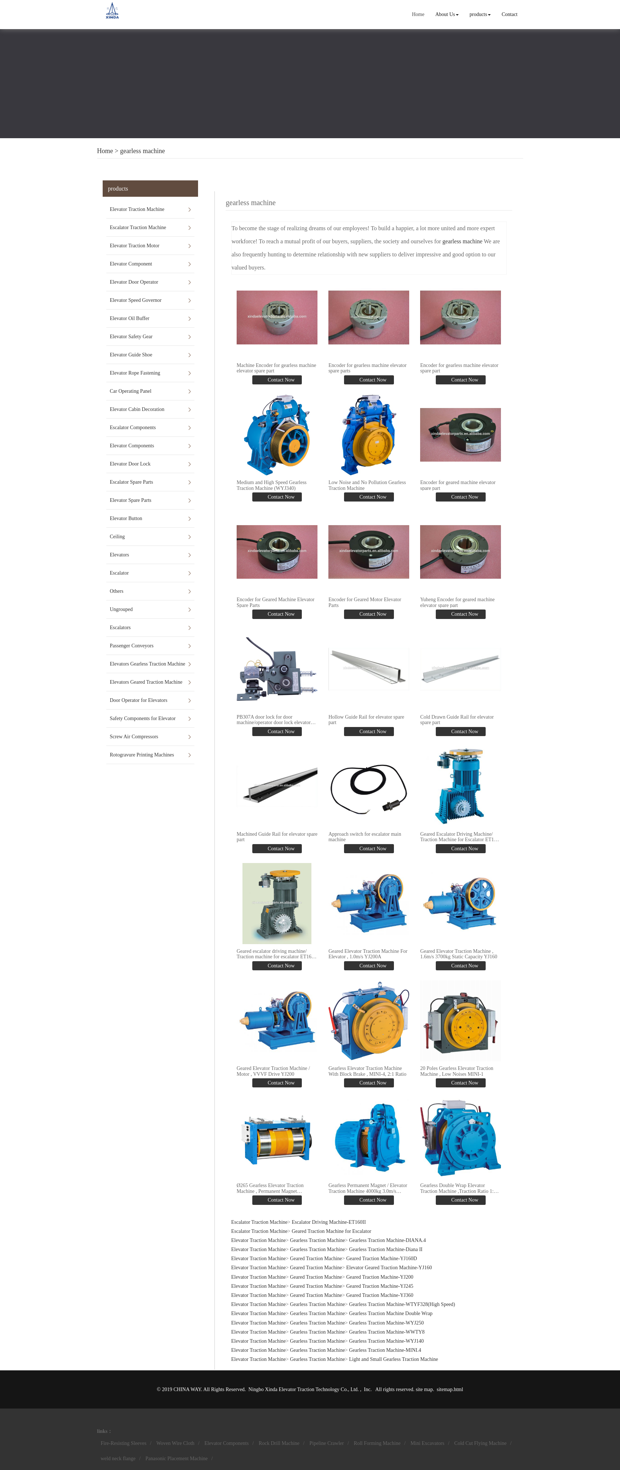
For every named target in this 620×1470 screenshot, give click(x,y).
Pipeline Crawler (326, 1443)
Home (418, 14)
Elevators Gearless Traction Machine (147, 664)
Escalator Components (133, 427)
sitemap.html (450, 1389)
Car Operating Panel (130, 391)
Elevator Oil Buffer (130, 318)
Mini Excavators (428, 1443)
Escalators (120, 627)
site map (424, 1389)
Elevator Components (132, 445)
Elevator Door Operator (134, 282)
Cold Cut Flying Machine (480, 1443)
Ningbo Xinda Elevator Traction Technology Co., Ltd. (304, 1389)
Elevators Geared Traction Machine (146, 682)
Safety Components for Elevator (143, 718)
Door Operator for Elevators (138, 700)
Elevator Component (131, 264)
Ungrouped (121, 609)
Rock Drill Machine (279, 1443)
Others (116, 591)
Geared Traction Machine (316, 1258)
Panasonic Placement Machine (177, 1458)
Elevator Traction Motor (134, 245)
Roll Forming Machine (377, 1443)
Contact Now (280, 380)
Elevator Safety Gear (131, 336)
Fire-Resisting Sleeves (124, 1443)
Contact (510, 14)
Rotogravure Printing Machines (142, 755)
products (480, 14)
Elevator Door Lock (130, 464)
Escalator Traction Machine (138, 227)
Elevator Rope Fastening (135, 373)
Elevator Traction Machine (137, 209)
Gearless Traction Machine (317, 1240)
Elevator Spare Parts (130, 500)
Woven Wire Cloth (176, 1443)
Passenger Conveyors (132, 645)
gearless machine (142, 151)
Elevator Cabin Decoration (137, 409)
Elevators (119, 555)
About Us (447, 14)
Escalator (119, 573)
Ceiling (117, 536)
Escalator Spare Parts (131, 482)
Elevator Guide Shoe (131, 354)
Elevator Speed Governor (136, 300)
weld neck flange (118, 1458)
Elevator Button (126, 518)
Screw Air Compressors (134, 736)
